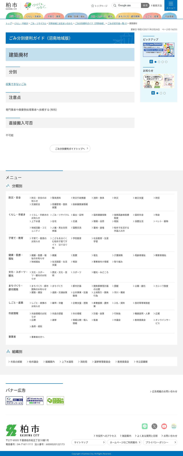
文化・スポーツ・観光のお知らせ (38, 275)
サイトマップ (81, 442)
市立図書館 (142, 362)
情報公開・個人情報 (80, 321)
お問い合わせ (170, 436)
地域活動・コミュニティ (38, 229)
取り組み (118, 262)
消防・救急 (99, 198)
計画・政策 (99, 313)
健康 (54, 255)
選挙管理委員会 (102, 362)
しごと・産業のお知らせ (38, 304)
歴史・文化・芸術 (59, 274)
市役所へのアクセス (106, 436)
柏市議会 (33, 362)
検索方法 (157, 5)
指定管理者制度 (142, 303)
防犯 (157, 198)
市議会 (117, 320)
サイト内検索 (115, 5)
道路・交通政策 (59, 292)
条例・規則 (36, 326)
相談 (116, 221)
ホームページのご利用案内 (123, 442)
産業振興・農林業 (101, 304)
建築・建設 (36, 292)
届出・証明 (78, 215)
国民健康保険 (100, 215)
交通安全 (35, 204)
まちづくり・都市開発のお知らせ (39, 287)
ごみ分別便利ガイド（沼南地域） (90, 23)
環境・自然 (99, 221)
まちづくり (57, 286)
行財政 (117, 313)
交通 (75, 221)
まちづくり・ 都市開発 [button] (16, 287)
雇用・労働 (57, 303)
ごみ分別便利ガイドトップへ (70, 149)
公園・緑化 (140, 286)
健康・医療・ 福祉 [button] (16, 257)
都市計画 (77, 286)
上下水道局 (67, 362)
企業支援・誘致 (80, 303)
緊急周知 (56, 198)
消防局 (83, 362)
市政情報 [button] (13, 313)
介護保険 (118, 255)
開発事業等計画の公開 (101, 287)
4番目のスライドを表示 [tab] (166, 62)
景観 (116, 286)
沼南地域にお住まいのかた (61, 23)
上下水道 (35, 221)
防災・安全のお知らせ (38, 199)
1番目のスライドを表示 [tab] (155, 62)
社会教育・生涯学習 (101, 240)
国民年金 (139, 215)
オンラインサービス (162, 321)
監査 (96, 320)
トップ (9, 23)
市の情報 (77, 313)
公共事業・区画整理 (80, 294)
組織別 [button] (17, 351)
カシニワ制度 (161, 286)
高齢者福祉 (140, 255)
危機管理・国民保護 (59, 206)
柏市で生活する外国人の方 (121, 229)
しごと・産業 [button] (16, 302)
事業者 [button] (12, 336)
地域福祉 (35, 262)
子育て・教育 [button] (16, 238)
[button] (170, 5)
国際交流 (77, 228)
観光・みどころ (101, 272)
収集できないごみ (16, 84)
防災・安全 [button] (15, 197)
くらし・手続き (21, 23)
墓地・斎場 (99, 228)
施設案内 (126, 436)
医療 (75, 255)
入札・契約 (119, 303)
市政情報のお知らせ (38, 315)
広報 (157, 313)
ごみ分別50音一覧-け (117, 23)
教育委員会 (140, 320)
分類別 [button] (17, 186)
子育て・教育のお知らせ (38, 240)
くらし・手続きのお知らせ (39, 216)
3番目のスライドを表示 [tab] (163, 62)
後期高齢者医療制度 (121, 216)
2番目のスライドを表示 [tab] (159, 62)
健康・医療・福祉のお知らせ (38, 257)
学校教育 (77, 238)
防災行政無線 (79, 198)
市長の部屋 (57, 313)
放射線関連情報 (80, 204)
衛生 (96, 255)
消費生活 (139, 221)
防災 (116, 198)
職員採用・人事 (142, 313)
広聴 (33, 320)
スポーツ (77, 272)
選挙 (54, 320)
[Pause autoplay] (151, 61)
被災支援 (139, 198)
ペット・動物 (161, 221)
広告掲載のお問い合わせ (164, 391)
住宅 (54, 221)
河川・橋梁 (119, 292)
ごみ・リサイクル (38, 23)
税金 (157, 215)
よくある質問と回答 (147, 436)
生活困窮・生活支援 (59, 263)
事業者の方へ (37, 337)
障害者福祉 (160, 255)
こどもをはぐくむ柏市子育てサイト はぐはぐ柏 (59, 243)
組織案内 (50, 362)
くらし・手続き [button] (17, 214)
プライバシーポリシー (157, 442)
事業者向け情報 (101, 262)
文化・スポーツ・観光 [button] (18, 274)
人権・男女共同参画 (59, 229)
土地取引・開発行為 (101, 294)
